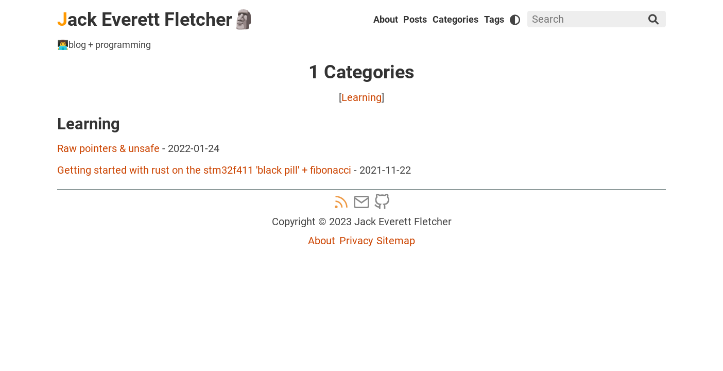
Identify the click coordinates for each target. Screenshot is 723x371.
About (385, 19)
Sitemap (395, 240)
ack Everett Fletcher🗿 (156, 19)
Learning (361, 97)
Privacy (356, 240)
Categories (455, 19)
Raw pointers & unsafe (108, 148)
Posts (415, 19)
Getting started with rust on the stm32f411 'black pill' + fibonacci (204, 170)
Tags (494, 19)
